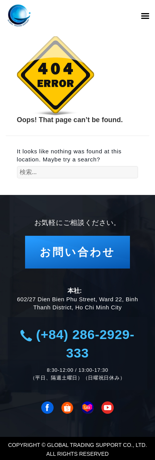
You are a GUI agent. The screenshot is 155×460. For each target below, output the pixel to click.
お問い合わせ (77, 252)
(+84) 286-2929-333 (77, 343)
